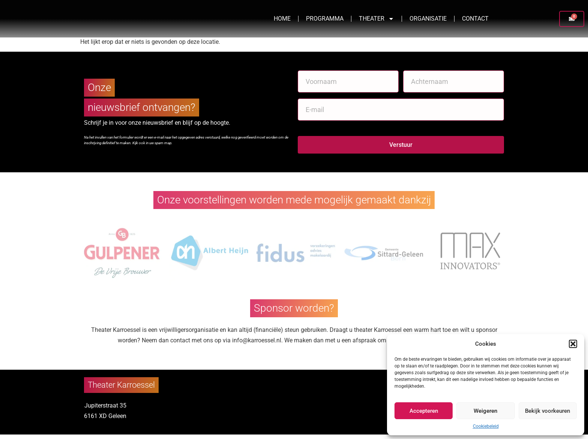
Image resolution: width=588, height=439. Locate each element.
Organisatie (428, 20)
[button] (573, 344)
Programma (325, 20)
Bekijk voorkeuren (547, 411)
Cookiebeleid (486, 426)
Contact (475, 20)
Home (282, 20)
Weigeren (485, 411)
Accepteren (424, 411)
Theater (376, 21)
